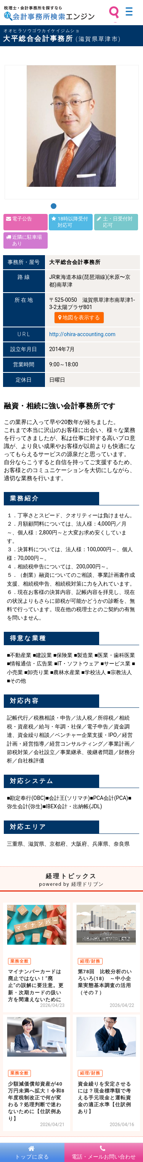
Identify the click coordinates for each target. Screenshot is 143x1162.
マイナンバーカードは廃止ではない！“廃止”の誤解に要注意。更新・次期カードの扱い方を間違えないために (36, 985)
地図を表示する (79, 317)
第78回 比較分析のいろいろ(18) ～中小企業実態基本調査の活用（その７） (105, 982)
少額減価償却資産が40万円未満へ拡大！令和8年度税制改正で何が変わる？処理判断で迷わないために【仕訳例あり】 (36, 1101)
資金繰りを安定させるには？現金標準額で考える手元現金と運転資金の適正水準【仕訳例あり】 (104, 1098)
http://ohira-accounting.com (82, 334)
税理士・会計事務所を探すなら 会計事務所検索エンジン (49, 13)
